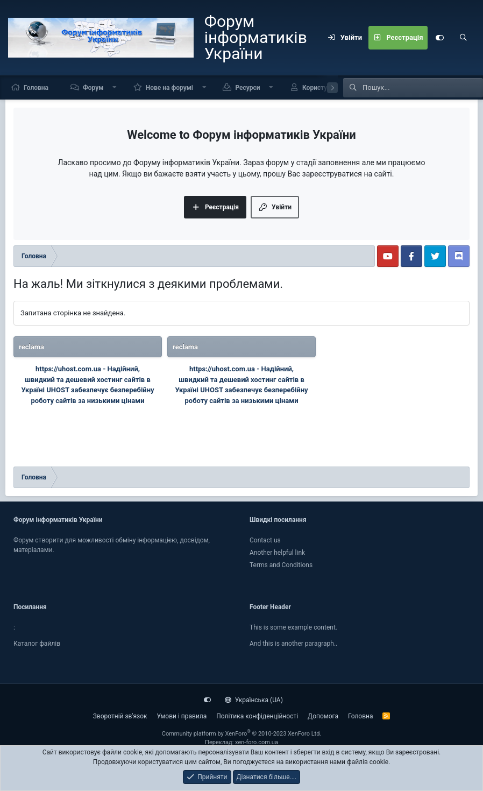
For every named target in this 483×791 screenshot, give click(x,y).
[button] (114, 87)
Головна (36, 87)
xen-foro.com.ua (256, 742)
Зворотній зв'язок (120, 716)
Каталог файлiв (36, 643)
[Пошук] (463, 38)
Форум (93, 87)
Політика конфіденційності (257, 716)
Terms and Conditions (281, 565)
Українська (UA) (254, 700)
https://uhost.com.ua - (71, 369)
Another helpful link (277, 552)
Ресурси (247, 87)
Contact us (265, 540)
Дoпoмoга (323, 716)
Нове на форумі (169, 87)
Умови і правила (182, 716)
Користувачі (320, 87)
